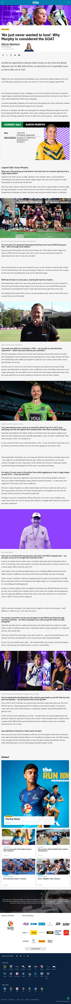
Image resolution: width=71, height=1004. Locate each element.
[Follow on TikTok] (17, 956)
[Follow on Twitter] (24, 956)
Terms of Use (4, 999)
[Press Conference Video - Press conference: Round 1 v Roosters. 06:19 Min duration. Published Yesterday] (18, 873)
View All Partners (35, 949)
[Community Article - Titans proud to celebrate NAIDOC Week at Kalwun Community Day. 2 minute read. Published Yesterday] (53, 843)
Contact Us (27, 999)
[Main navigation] (2, 2)
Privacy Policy (12, 999)
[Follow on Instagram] (28, 956)
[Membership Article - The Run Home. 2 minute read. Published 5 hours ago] (35, 794)
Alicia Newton (10, 44)
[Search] (69, 2)
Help (22, 999)
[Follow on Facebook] (20, 956)
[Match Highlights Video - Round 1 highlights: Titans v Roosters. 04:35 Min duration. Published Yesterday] (53, 873)
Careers (18, 999)
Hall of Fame (5, 29)
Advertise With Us (35, 999)
